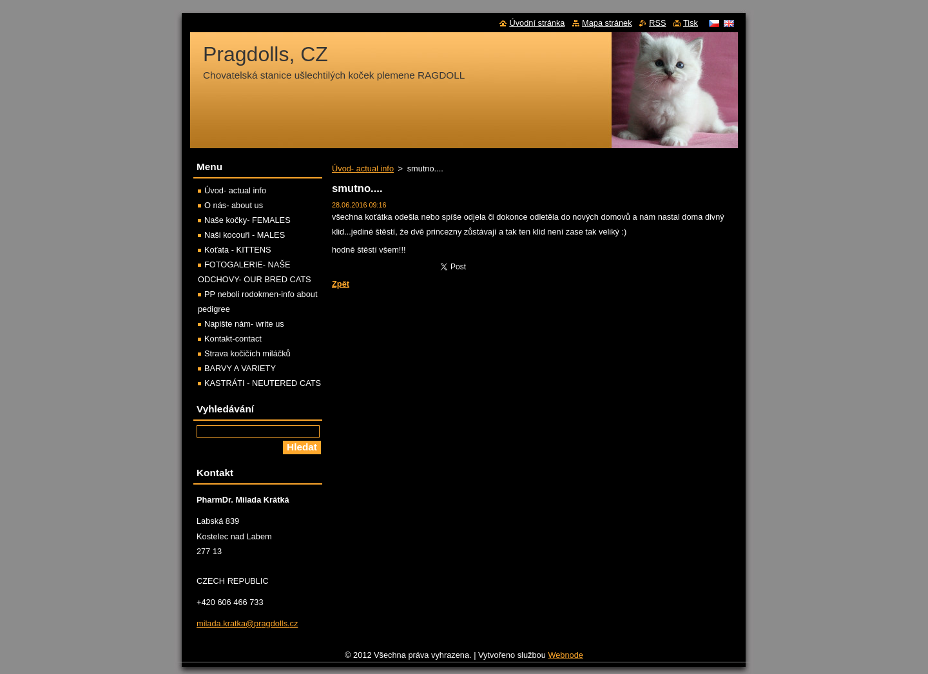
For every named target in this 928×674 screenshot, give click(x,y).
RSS (657, 23)
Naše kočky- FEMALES (247, 220)
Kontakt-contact (233, 338)
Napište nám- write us (244, 324)
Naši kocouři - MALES (244, 235)
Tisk (690, 23)
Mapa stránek (607, 23)
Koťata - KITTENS (237, 250)
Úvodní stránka (537, 23)
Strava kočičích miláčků (247, 353)
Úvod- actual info (363, 168)
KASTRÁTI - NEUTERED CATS (262, 383)
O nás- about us (233, 205)
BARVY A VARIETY (240, 368)
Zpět (340, 284)
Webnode (565, 658)
